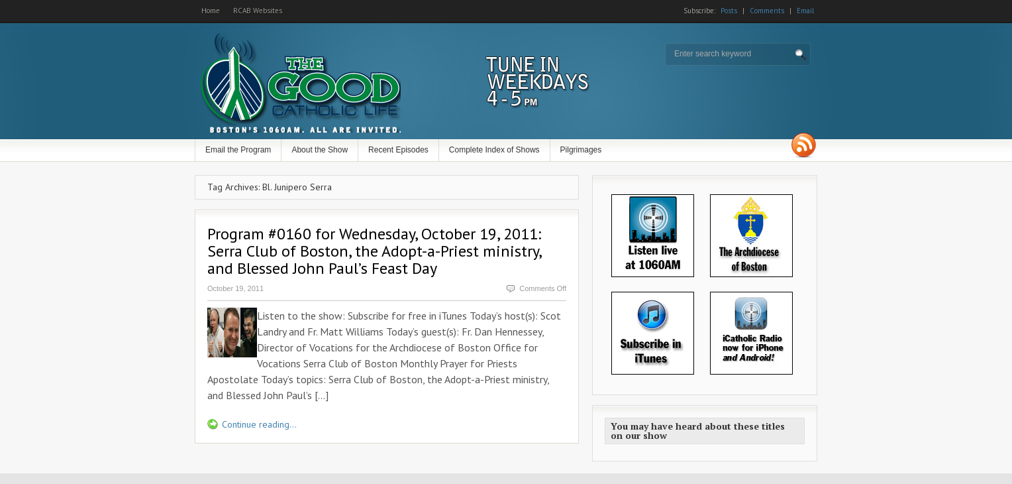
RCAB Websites (257, 10)
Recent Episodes (398, 149)
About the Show (319, 149)
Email (805, 10)
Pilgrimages (581, 149)
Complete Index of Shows (494, 149)
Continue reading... (259, 424)
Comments (767, 10)
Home (210, 10)
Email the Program (238, 149)
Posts (729, 10)
